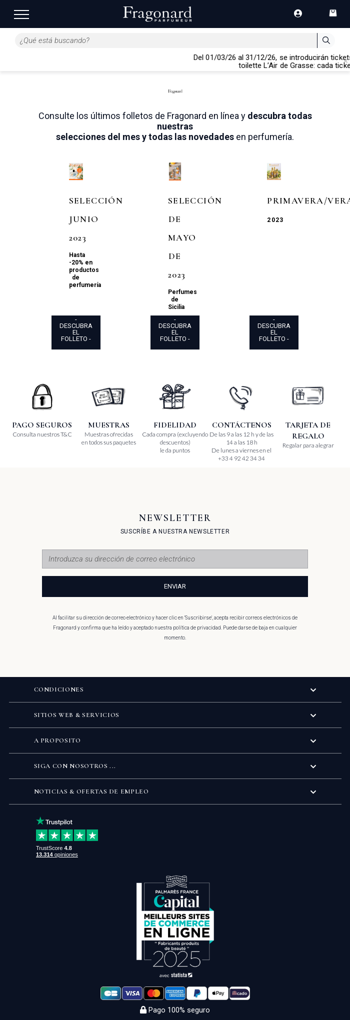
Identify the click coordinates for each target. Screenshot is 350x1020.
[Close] (346, 61)
